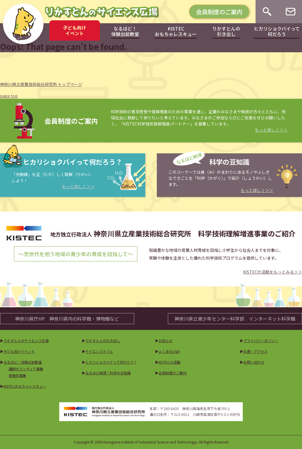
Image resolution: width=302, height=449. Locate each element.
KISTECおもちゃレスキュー (24, 386)
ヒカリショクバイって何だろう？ (111, 362)
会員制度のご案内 (219, 12)
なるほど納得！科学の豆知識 (108, 372)
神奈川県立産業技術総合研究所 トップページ (41, 84)
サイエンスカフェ (99, 351)
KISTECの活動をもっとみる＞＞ (272, 272)
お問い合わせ (253, 362)
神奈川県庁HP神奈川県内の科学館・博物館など (67, 318)
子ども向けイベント (19, 351)
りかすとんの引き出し (102, 340)
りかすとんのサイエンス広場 (26, 340)
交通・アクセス (255, 351)
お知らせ (165, 340)
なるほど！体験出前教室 (22, 362)
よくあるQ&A (169, 351)
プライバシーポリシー (260, 340)
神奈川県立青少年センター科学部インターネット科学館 (235, 318)
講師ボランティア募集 (26, 368)
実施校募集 (17, 375)
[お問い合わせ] (290, 11)
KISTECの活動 (169, 362)
